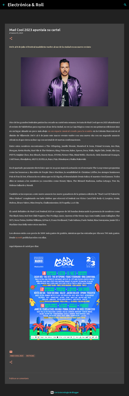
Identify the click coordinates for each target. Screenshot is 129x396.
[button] (11, 38)
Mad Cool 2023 (16, 356)
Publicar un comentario (19, 378)
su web (19, 237)
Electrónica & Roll (26, 4)
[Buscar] (125, 4)
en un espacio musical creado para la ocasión (70, 131)
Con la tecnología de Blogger (64, 392)
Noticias (30, 356)
